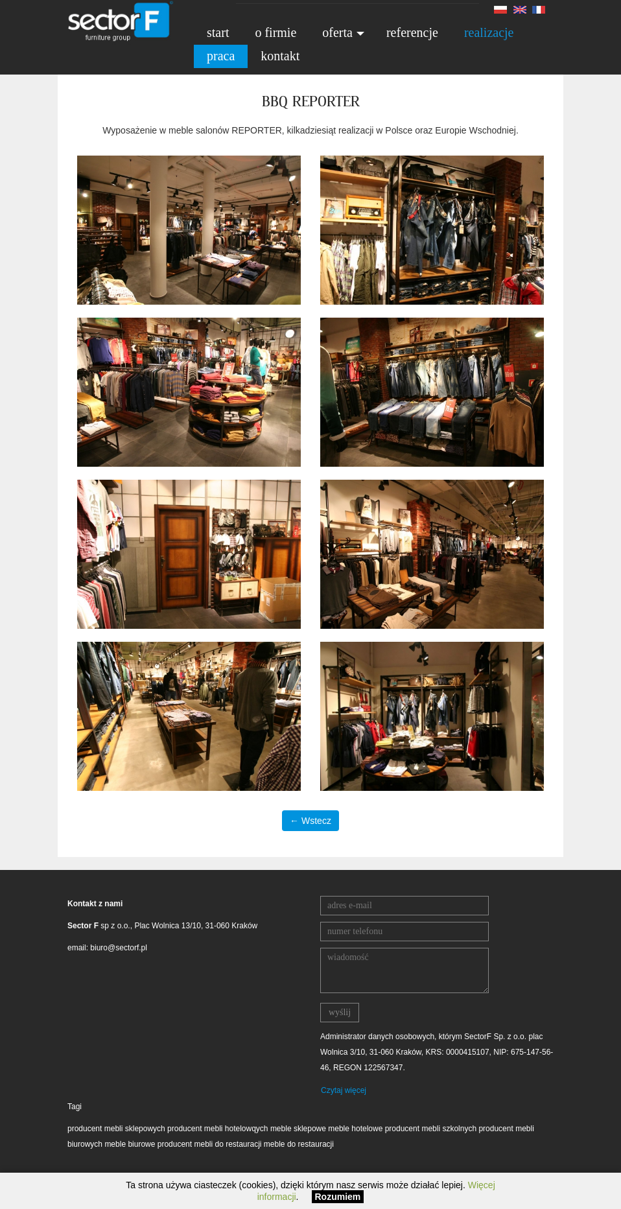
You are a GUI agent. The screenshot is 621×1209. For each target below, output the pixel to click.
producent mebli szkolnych (430, 1128)
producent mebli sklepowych (116, 1128)
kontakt (280, 56)
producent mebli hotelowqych (217, 1128)
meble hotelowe (355, 1128)
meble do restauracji (299, 1144)
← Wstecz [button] (310, 821)
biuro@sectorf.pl (118, 947)
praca (221, 56)
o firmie (275, 32)
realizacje (489, 32)
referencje (412, 32)
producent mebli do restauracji (210, 1144)
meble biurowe (130, 1144)
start (218, 32)
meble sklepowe (298, 1128)
